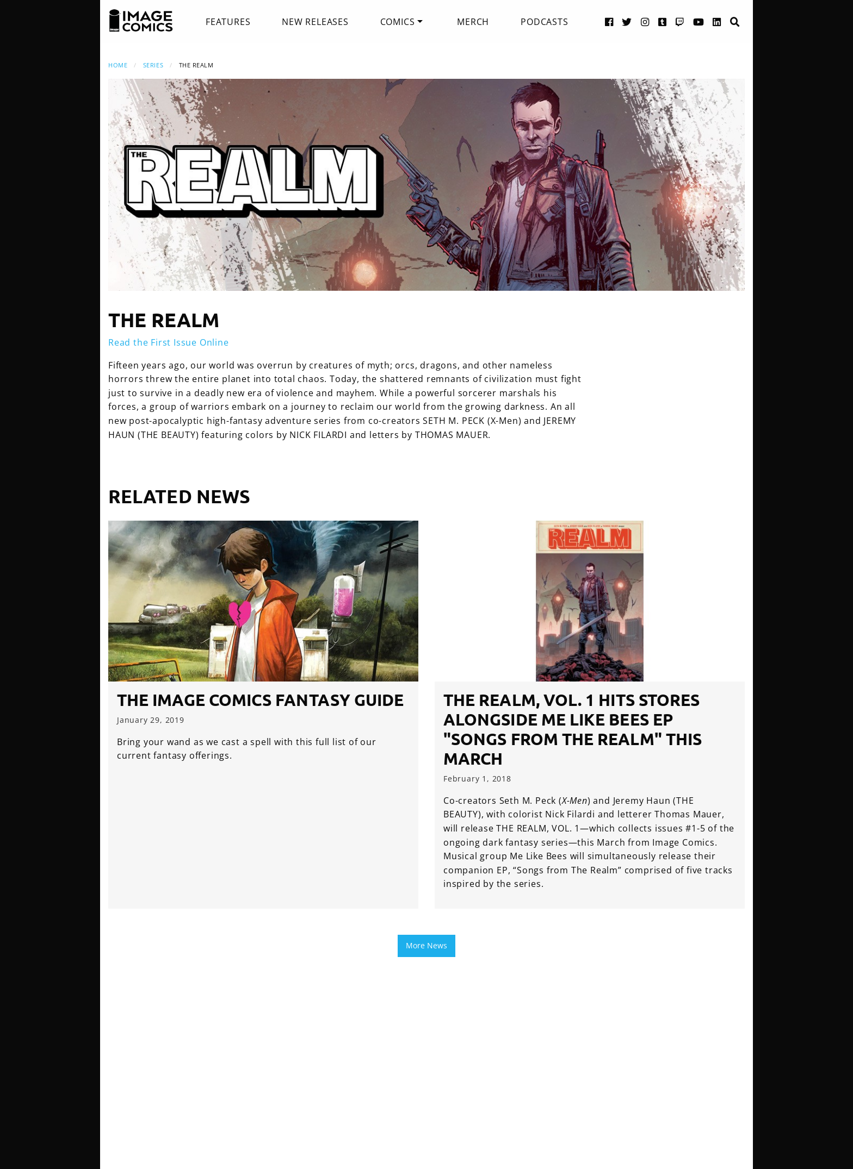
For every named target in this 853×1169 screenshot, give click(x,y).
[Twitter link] (627, 21)
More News (426, 945)
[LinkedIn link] (717, 21)
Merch (473, 22)
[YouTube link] (698, 21)
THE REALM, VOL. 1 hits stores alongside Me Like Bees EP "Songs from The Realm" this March (572, 729)
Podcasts (544, 22)
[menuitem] (228, 21)
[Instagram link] (645, 21)
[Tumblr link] (662, 21)
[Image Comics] (141, 20)
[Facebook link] (609, 21)
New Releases (315, 22)
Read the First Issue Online (168, 342)
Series (153, 65)
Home (117, 65)
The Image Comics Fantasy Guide (260, 700)
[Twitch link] (680, 21)
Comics (397, 22)
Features (228, 22)
